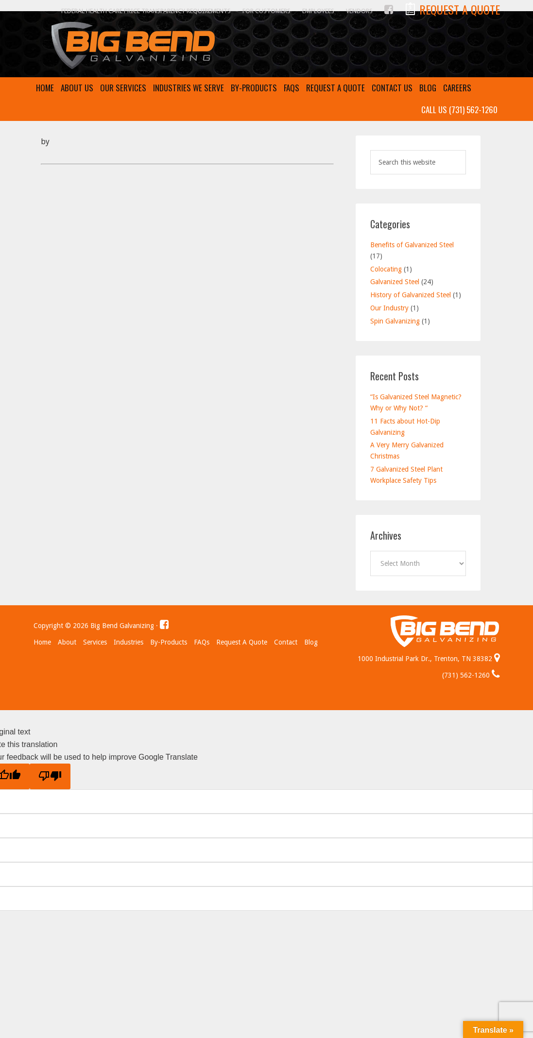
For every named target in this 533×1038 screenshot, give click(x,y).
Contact (285, 642)
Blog (311, 642)
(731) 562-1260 (471, 675)
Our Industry (389, 308)
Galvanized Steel (394, 282)
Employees (318, 11)
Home (42, 642)
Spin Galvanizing (395, 321)
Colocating (386, 269)
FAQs (201, 642)
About (67, 642)
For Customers (266, 11)
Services (95, 642)
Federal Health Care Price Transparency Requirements (146, 11)
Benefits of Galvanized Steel (412, 245)
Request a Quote (241, 642)
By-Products (168, 642)
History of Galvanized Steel (410, 295)
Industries (128, 642)
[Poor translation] (50, 776)
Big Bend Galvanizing (267, 45)
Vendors (359, 11)
